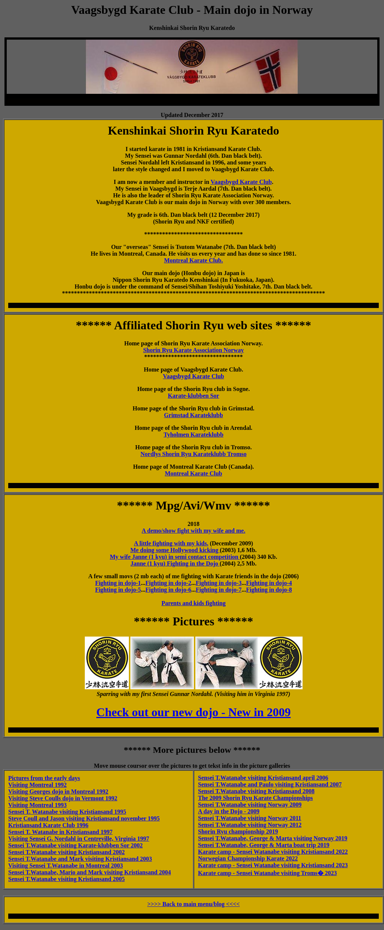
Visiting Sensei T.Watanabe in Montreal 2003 (65, 865)
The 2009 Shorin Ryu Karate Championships (255, 798)
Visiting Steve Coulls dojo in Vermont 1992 (62, 798)
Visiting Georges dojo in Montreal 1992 (58, 791)
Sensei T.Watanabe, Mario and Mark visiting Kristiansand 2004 (89, 872)
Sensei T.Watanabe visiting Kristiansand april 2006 (263, 778)
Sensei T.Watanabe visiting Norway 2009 (249, 804)
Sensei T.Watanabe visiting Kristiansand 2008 (256, 791)
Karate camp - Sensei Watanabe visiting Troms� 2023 (267, 873)
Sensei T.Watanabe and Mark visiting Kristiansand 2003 (80, 859)
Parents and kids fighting (193, 603)
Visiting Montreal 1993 (37, 805)
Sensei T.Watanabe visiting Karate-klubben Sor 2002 (75, 845)
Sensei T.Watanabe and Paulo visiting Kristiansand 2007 (270, 784)
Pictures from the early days (44, 778)
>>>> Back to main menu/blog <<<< (193, 904)
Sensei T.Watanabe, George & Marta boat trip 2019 (263, 845)
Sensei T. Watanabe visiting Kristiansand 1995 (67, 812)
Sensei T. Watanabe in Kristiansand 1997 (60, 832)
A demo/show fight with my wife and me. (193, 530)
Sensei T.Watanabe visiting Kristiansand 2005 (66, 879)
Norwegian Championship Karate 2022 (248, 858)
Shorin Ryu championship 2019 (238, 831)
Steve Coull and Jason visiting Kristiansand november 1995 (84, 818)
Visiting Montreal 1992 (37, 785)
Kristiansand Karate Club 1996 (48, 825)
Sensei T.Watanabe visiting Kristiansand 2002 (66, 852)
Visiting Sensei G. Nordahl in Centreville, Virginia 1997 (78, 838)
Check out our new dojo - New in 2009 (193, 712)
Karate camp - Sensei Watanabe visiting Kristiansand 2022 (273, 852)
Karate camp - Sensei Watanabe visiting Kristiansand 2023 (273, 865)
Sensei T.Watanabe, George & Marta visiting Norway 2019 (272, 838)
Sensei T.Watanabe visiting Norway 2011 (249, 818)
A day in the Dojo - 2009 (228, 811)
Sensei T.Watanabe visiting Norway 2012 (249, 825)
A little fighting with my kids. (171, 543)
